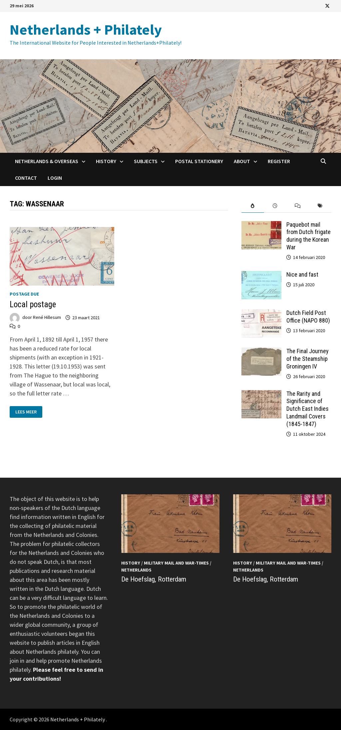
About (242, 161)
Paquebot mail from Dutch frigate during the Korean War (308, 236)
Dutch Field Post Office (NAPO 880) (308, 316)
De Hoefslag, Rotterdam (153, 579)
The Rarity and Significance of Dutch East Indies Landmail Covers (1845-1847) (307, 408)
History (106, 161)
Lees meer (26, 411)
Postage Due (24, 294)
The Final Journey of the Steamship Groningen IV (307, 359)
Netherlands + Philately (86, 29)
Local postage (33, 304)
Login (55, 177)
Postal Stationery (199, 161)
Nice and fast (302, 274)
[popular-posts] (252, 205)
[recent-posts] (275, 205)
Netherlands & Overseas (46, 161)
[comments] (297, 205)
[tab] (252, 205)
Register (279, 161)
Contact (26, 177)
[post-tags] (320, 205)
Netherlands (136, 570)
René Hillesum (47, 318)
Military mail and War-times (176, 563)
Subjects (146, 161)
